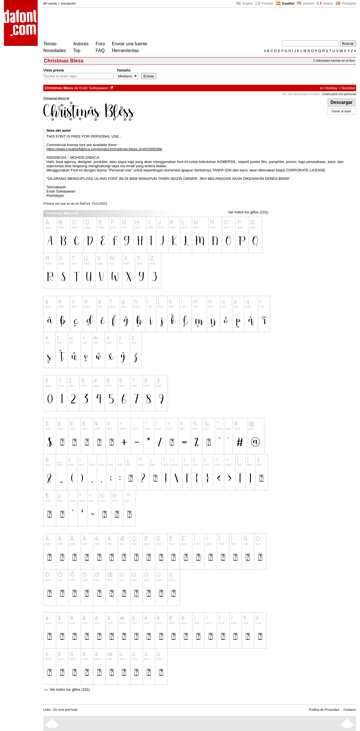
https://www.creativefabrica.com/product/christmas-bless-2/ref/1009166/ (104, 149)
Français (264, 3)
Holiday (331, 88)
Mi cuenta (50, 3)
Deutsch (305, 3)
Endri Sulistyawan (93, 88)
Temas (50, 43)
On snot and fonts (65, 709)
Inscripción (68, 3)
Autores (81, 43)
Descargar (341, 102)
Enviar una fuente (129, 43)
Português (345, 3)
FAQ (100, 50)
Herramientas (125, 50)
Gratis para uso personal (339, 94)
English (244, 3)
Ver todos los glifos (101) (248, 212)
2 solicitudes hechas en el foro (334, 60)
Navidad (348, 88)
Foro (100, 43)
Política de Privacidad (324, 709)
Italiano (325, 3)
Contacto (349, 709)
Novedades (54, 50)
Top (76, 50)
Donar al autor (342, 111)
